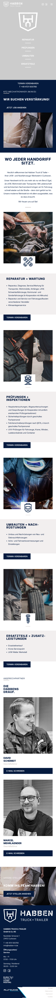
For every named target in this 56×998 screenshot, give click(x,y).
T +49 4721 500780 (28, 87)
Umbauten (28, 56)
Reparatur (28, 39)
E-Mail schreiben (15, 771)
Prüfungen (28, 47)
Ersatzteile (28, 64)
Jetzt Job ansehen (16, 107)
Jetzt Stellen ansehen (18, 894)
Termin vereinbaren (28, 83)
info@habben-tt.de (10, 946)
